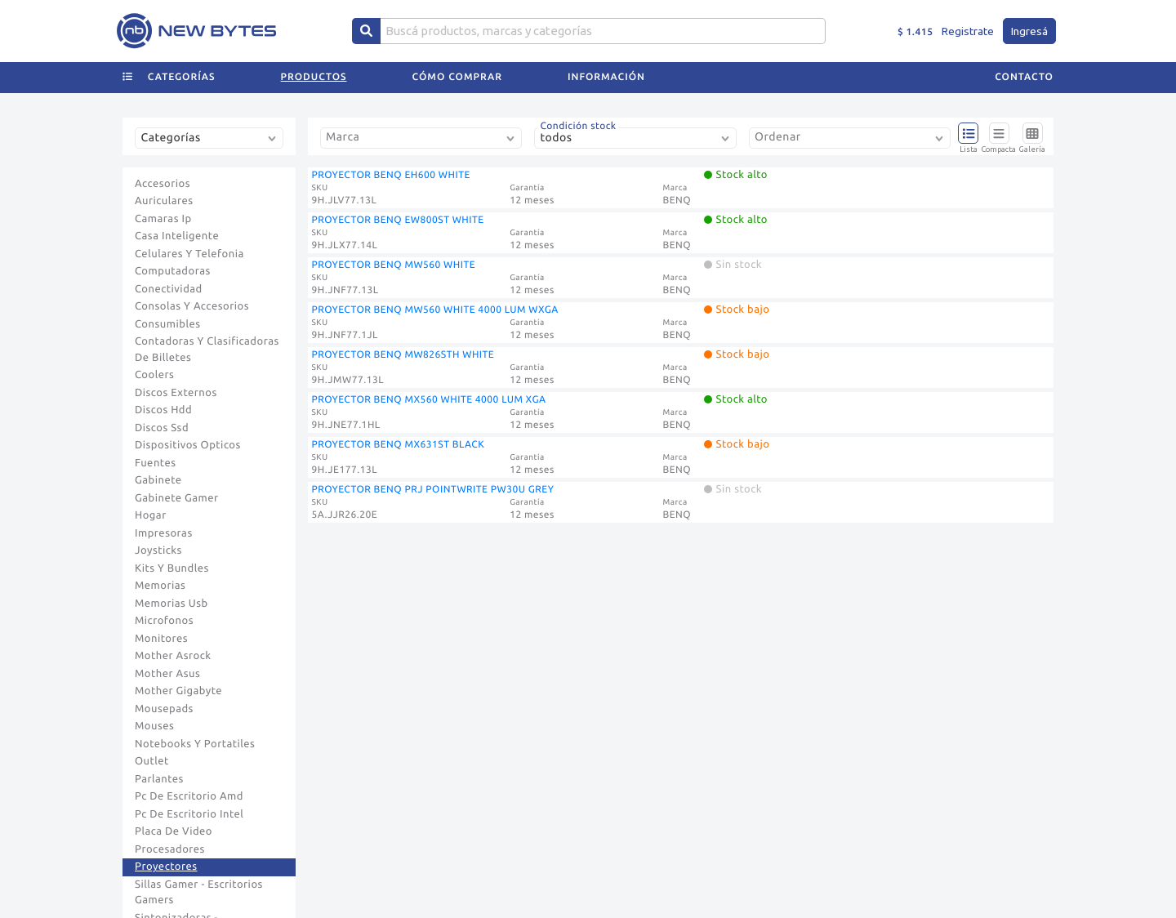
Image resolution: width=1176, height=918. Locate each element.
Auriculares (164, 201)
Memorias (160, 585)
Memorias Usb (171, 603)
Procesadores (170, 849)
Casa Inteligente (177, 236)
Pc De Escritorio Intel (189, 814)
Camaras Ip (163, 219)
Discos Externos (176, 393)
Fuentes (155, 463)
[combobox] (212, 144)
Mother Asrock (173, 656)
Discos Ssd (162, 428)
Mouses (154, 726)
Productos (314, 77)
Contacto (1024, 77)
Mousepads (164, 709)
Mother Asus (167, 674)
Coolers (154, 375)
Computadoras (173, 271)
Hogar (151, 515)
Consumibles (168, 324)
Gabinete (158, 480)
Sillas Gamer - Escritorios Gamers (199, 893)
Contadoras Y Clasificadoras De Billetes (207, 349)
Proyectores (166, 866)
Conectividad (169, 289)
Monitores (161, 638)
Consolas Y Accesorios (192, 306)
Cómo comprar (457, 77)
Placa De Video (173, 831)
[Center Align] (366, 31)
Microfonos (164, 620)
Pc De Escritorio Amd (189, 796)
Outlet (152, 761)
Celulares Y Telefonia (189, 254)
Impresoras (164, 533)
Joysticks (158, 550)
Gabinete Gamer (177, 498)
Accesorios (162, 183)
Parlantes (159, 779)
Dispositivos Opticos (188, 445)
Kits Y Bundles (172, 568)
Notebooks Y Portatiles (195, 744)
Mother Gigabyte (178, 691)
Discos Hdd (163, 410)
